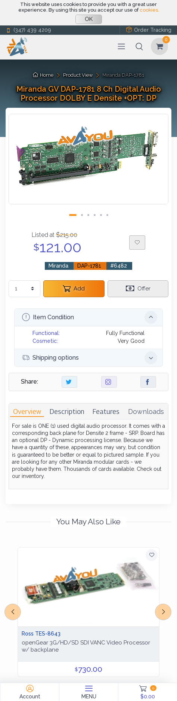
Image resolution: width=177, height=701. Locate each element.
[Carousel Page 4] (95, 215)
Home (43, 75)
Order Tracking (148, 30)
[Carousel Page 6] (107, 215)
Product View (78, 75)
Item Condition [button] (89, 317)
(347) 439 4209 (28, 30)
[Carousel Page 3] (88, 215)
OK (89, 19)
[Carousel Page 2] (82, 215)
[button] (139, 46)
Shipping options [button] (89, 357)
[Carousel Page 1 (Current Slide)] (73, 215)
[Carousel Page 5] (101, 215)
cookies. (149, 10)
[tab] (27, 411)
